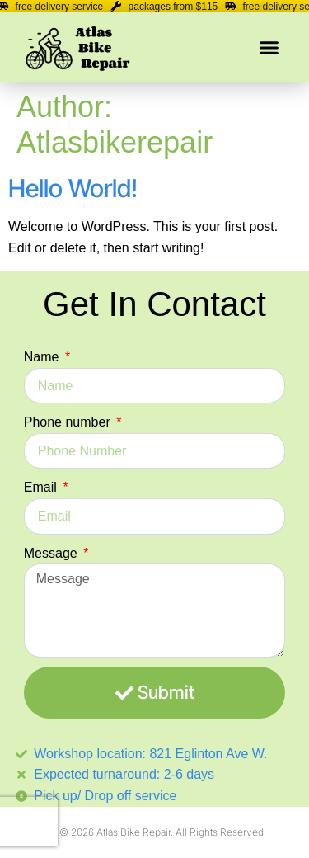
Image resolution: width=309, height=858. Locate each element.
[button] (269, 48)
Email (42, 487)
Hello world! (73, 188)
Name (43, 357)
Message (52, 553)
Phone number (69, 422)
